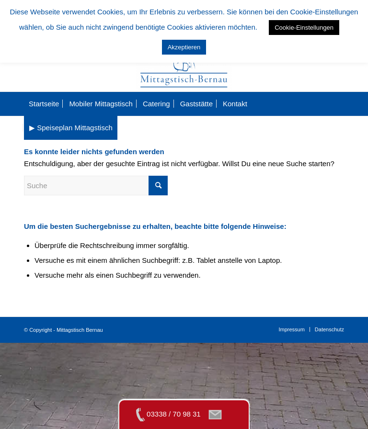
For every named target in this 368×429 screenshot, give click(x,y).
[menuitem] (44, 104)
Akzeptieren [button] (184, 47)
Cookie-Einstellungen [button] (304, 27)
